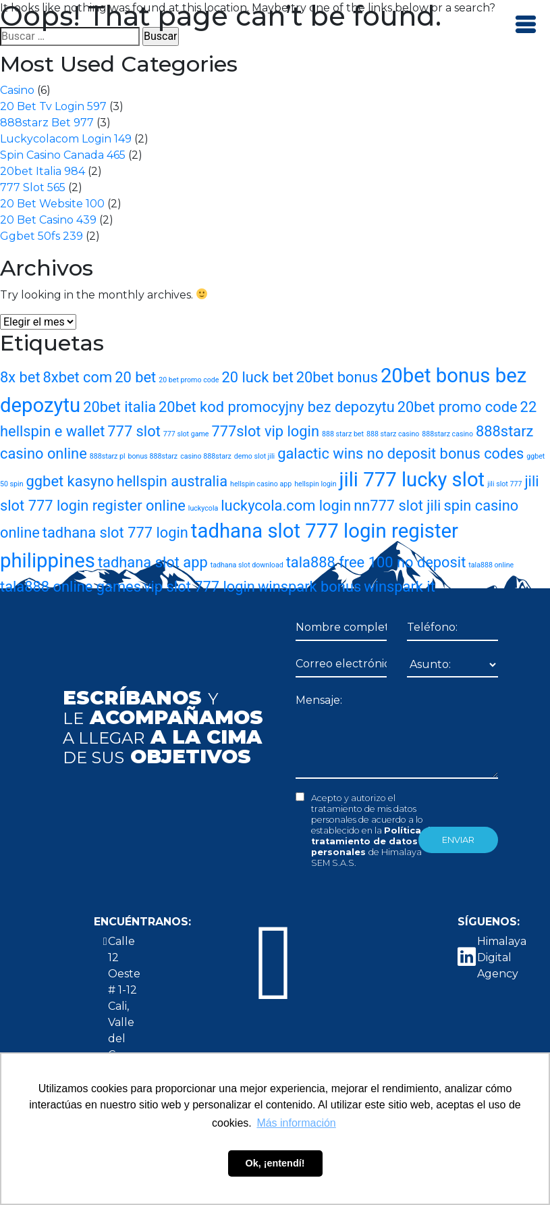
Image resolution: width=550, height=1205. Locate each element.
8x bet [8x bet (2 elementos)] (20, 377)
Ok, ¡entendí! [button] (275, 1163)
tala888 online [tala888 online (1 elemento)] (491, 565)
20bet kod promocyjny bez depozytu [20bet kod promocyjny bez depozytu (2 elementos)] (277, 407)
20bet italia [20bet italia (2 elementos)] (119, 407)
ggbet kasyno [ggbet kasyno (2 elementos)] (70, 481)
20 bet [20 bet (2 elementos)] (135, 377)
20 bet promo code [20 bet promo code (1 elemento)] (189, 380)
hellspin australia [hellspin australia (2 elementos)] (172, 481)
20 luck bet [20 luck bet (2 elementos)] (257, 377)
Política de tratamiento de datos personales (374, 841)
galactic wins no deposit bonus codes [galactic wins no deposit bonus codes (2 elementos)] (400, 453)
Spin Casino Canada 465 (63, 155)
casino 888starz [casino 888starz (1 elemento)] (205, 456)
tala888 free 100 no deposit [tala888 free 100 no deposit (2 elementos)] (376, 562)
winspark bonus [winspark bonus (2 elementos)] (309, 586)
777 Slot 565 (32, 187)
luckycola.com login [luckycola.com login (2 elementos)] (286, 505)
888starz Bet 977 (47, 122)
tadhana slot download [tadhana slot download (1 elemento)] (247, 565)
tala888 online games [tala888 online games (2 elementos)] (70, 586)
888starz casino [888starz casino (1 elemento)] (447, 434)
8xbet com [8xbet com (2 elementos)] (78, 377)
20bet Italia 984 (42, 171)
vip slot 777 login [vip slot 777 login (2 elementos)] (199, 586)
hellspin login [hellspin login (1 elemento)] (315, 484)
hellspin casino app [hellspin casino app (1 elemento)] (261, 484)
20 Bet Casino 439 (48, 219)
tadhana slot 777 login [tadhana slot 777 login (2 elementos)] (115, 532)
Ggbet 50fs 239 (41, 236)
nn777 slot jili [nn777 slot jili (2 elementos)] (397, 505)
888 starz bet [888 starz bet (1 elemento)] (343, 434)
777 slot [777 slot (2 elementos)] (134, 431)
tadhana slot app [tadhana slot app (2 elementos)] (153, 562)
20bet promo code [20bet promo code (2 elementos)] (457, 407)
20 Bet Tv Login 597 (53, 106)
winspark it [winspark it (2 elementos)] (399, 586)
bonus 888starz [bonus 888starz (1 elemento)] (153, 456)
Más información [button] (295, 1123)
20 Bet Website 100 (52, 203)
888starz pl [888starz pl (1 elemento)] (108, 456)
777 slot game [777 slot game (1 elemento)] (186, 434)
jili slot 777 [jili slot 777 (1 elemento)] (504, 484)
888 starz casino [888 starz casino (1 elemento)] (392, 434)
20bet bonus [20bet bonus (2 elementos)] (337, 377)
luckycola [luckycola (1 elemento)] (203, 508)
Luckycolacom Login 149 (66, 138)
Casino (17, 90)
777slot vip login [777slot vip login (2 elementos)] (265, 431)
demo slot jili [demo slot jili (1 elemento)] (254, 456)
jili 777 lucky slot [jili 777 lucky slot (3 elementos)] (412, 479)
